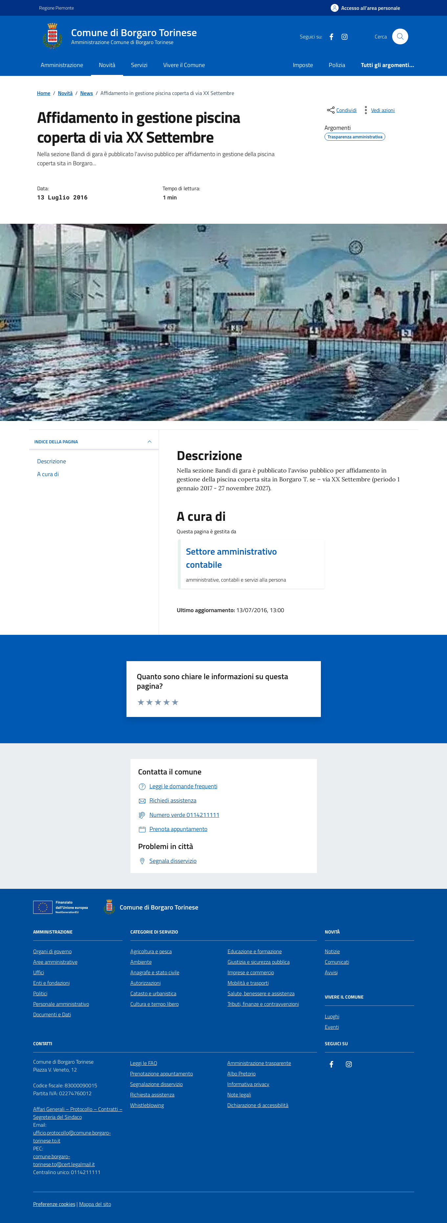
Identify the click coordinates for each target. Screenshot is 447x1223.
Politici (40, 993)
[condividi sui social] (341, 110)
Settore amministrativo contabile (231, 558)
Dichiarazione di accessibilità (257, 1105)
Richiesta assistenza (152, 1094)
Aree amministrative (55, 962)
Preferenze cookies (54, 1204)
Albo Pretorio (241, 1073)
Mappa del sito (95, 1204)
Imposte (303, 64)
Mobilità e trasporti (248, 983)
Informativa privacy (248, 1084)
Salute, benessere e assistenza (261, 993)
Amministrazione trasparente (259, 1063)
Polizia (337, 64)
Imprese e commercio (251, 972)
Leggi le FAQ (143, 1063)
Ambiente (141, 962)
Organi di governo (52, 951)
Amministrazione (62, 64)
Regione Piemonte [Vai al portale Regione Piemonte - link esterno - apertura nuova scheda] (56, 7)
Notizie (332, 951)
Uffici (38, 972)
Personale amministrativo (61, 1004)
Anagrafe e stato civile (154, 972)
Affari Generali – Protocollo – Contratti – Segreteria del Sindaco (78, 1113)
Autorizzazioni (145, 983)
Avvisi (331, 972)
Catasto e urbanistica (153, 993)
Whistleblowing (147, 1105)
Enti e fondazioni (51, 983)
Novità (107, 64)
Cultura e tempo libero (154, 1004)
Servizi (139, 64)
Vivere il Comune (184, 64)
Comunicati (337, 962)
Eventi (332, 1027)
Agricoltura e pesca (151, 951)
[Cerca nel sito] (400, 36)
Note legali (239, 1094)
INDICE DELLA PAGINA (94, 442)
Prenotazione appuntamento (161, 1073)
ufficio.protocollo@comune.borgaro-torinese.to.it (72, 1136)
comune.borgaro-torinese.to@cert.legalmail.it (64, 1160)
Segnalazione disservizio (156, 1084)
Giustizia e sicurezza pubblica (259, 962)
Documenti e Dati (52, 1014)
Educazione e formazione (255, 951)
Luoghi (332, 1016)
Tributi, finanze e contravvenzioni (263, 1004)
